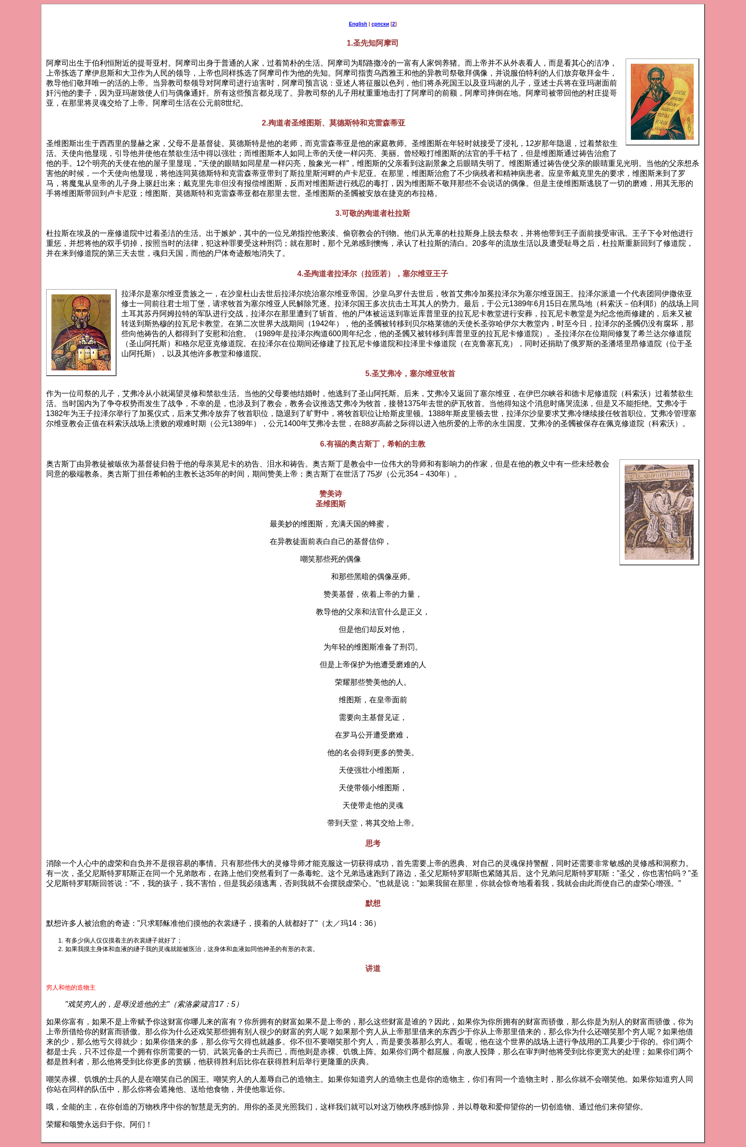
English (358, 24)
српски (380, 24)
